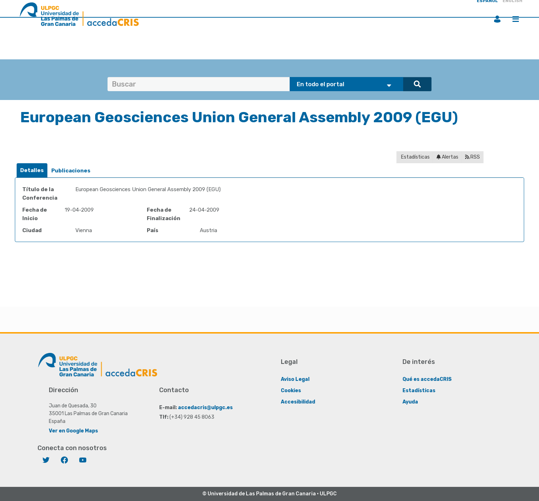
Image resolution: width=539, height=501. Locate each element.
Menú (515, 19)
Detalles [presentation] (32, 170)
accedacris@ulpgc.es (205, 408)
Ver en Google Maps (73, 431)
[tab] (32, 170)
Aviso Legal (295, 379)
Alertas (447, 157)
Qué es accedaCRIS (427, 379)
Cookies (291, 391)
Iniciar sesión (497, 19)
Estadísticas (415, 157)
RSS (472, 157)
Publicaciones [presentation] (71, 170)
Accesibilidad (298, 402)
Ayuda (410, 402)
